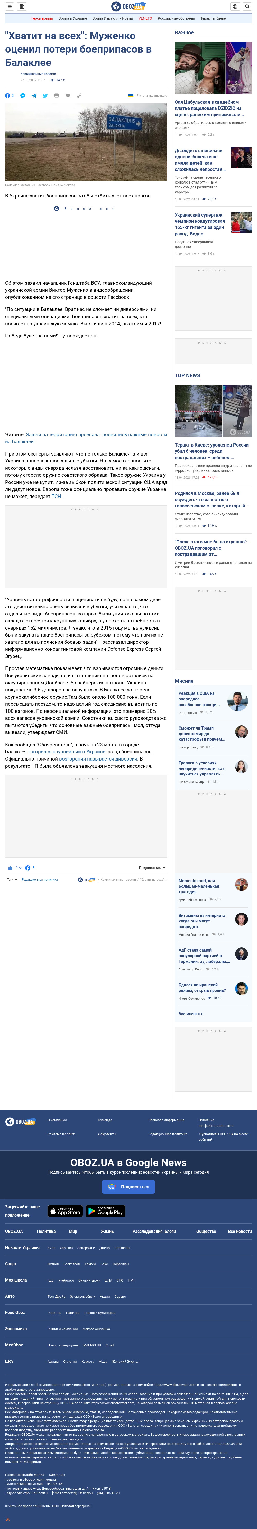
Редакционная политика (40, 879)
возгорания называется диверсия (98, 759)
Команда (105, 1120)
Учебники (66, 1280)
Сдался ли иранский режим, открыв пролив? (202, 987)
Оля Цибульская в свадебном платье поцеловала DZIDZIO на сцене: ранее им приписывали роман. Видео (208, 108)
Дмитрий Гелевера (192, 900)
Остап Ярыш (188, 713)
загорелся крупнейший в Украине (66, 752)
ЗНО (120, 1280)
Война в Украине (73, 18)
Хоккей (90, 1264)
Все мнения (189, 1014)
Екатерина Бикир (191, 782)
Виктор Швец (188, 747)
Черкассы (122, 1248)
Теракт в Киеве (213, 18)
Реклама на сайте (62, 1134)
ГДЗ (51, 1280)
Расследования (148, 1231)
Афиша (53, 1361)
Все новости (240, 1231)
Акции (105, 1297)
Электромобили (82, 1297)
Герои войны (42, 18)
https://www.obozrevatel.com (175, 1385)
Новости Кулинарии (100, 1313)
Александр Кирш (191, 969)
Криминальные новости (38, 74)
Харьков (66, 1248)
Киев (51, 1248)
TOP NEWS (187, 375)
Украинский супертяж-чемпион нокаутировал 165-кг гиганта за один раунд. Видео (200, 224)
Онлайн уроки (89, 1280)
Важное (184, 32)
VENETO (145, 18)
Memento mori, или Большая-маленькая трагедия (199, 886)
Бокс (104, 1264)
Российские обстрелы (176, 18)
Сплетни (70, 1361)
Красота (87, 1361)
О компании (57, 1120)
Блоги (170, 1231)
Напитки (73, 1313)
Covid (110, 1345)
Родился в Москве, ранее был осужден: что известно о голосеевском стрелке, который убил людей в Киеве (210, 500)
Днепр (104, 1248)
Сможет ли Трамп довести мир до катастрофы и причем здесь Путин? (200, 734)
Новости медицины (63, 1345)
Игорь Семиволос (192, 999)
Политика (46, 1231)
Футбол (53, 1264)
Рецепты (54, 1313)
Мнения (184, 681)
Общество (206, 1231)
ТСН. (57, 496)
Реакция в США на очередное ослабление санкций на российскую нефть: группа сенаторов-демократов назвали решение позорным (200, 699)
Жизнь (107, 1231)
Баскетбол (71, 1264)
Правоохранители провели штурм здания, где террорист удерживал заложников (213, 468)
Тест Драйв (56, 1297)
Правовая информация (166, 1120)
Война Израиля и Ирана (113, 18)
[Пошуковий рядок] (247, 6)
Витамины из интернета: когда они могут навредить (203, 921)
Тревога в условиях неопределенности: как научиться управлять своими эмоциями (202, 769)
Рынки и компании (63, 1329)
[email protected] (64, 1493)
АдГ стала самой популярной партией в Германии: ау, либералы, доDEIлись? (203, 956)
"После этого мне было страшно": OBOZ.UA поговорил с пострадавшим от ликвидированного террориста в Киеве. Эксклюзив (211, 548)
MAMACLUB (92, 1345)
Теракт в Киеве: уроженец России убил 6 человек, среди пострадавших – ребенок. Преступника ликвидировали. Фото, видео (212, 451)
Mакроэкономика (96, 1329)
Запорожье (86, 1248)
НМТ (131, 1280)
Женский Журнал (126, 1361)
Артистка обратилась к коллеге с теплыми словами (210, 125)
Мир (73, 1231)
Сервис (120, 1297)
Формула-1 (121, 1264)
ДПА (108, 1280)
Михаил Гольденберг (194, 935)
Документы (107, 1134)
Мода (103, 1361)
